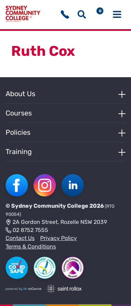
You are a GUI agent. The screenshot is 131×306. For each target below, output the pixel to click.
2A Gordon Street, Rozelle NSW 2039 (56, 222)
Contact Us (20, 238)
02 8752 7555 (27, 230)
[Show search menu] (81, 14)
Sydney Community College (49, 205)
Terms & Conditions (31, 246)
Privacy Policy (58, 238)
